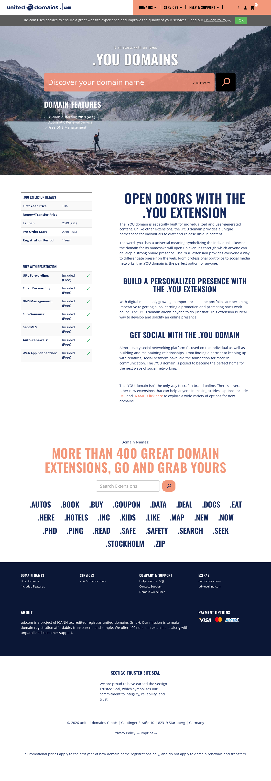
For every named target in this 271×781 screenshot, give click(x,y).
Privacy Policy (217, 20)
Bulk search (201, 83)
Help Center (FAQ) (151, 581)
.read (101, 530)
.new (201, 517)
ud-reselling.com (209, 586)
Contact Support (150, 586)
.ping (75, 530)
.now (226, 517)
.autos (40, 504)
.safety (156, 530)
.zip (159, 543)
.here (46, 517)
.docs (211, 504)
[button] (238, 7)
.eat (236, 504)
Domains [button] (148, 7)
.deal (184, 504)
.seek (221, 530)
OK (241, 20)
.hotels (76, 517)
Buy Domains (30, 581)
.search (190, 530)
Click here (155, 396)
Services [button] (173, 7)
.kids (128, 517)
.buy (96, 504)
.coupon (126, 504)
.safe (128, 530)
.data (158, 504)
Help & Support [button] (204, 7)
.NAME (139, 396)
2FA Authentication (93, 581)
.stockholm (125, 543)
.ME (122, 396)
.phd (50, 530)
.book (70, 504)
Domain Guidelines (152, 592)
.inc (104, 517)
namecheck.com (209, 581)
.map (177, 517)
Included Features (33, 586)
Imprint (149, 733)
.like (152, 517)
